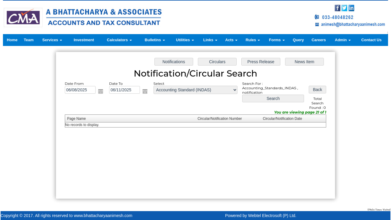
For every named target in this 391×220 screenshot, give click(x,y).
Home (12, 40)
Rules (252, 40)
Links (210, 40)
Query (298, 40)
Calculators (119, 40)
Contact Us (371, 40)
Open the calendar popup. (101, 92)
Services (52, 40)
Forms (277, 40)
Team (29, 40)
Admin (343, 40)
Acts (231, 40)
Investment (84, 40)
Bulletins (155, 40)
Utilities (185, 40)
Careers (318, 40)
